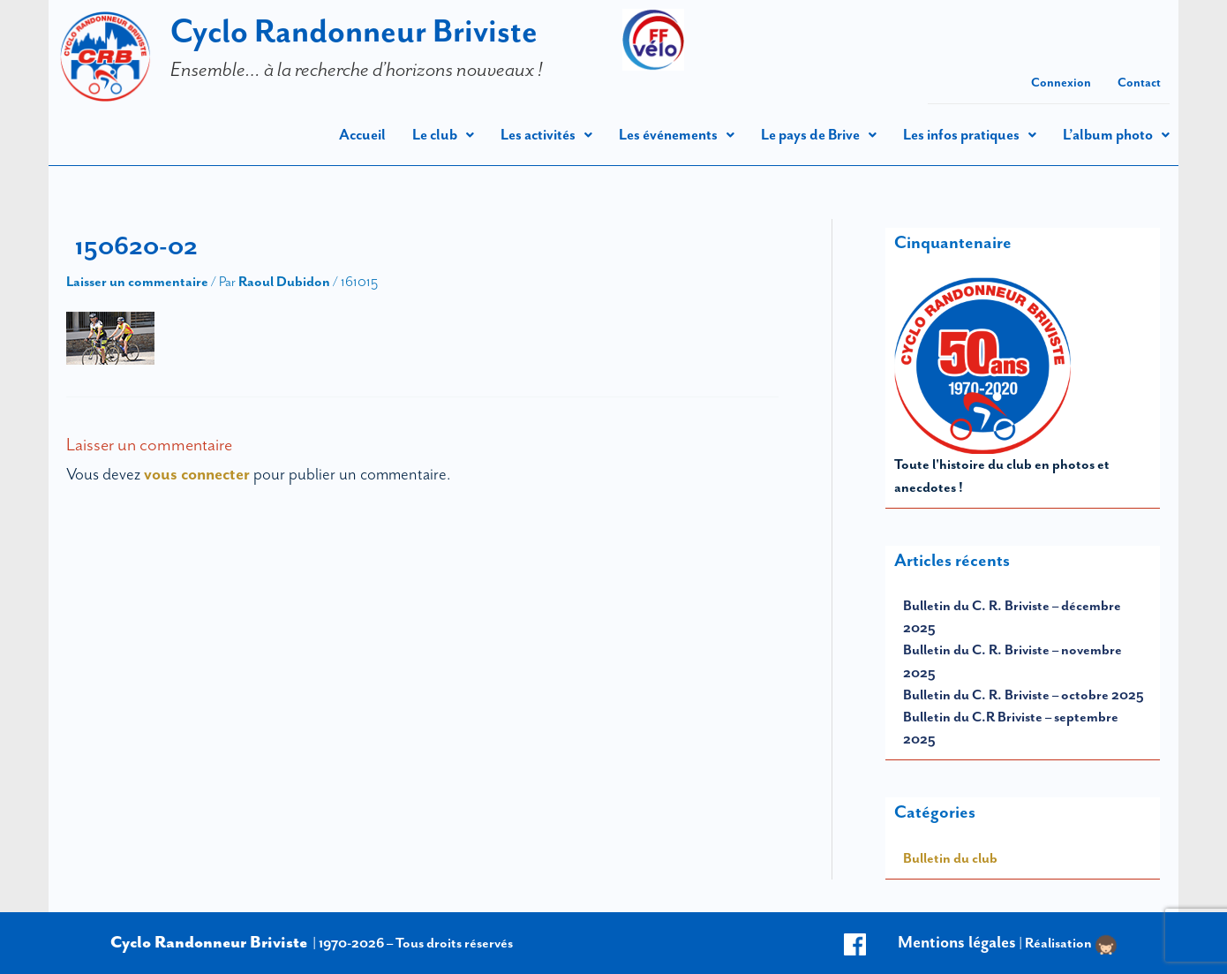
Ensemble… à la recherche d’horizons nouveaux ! (356, 69)
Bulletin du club (950, 858)
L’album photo (1116, 134)
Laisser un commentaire (137, 282)
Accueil (362, 134)
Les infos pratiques (969, 134)
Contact (1139, 82)
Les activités (546, 134)
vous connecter (197, 474)
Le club (443, 134)
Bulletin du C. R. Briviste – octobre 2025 (1023, 695)
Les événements (676, 134)
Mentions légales (957, 942)
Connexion (1061, 82)
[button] (443, 134)
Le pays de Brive (819, 134)
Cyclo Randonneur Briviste (354, 31)
